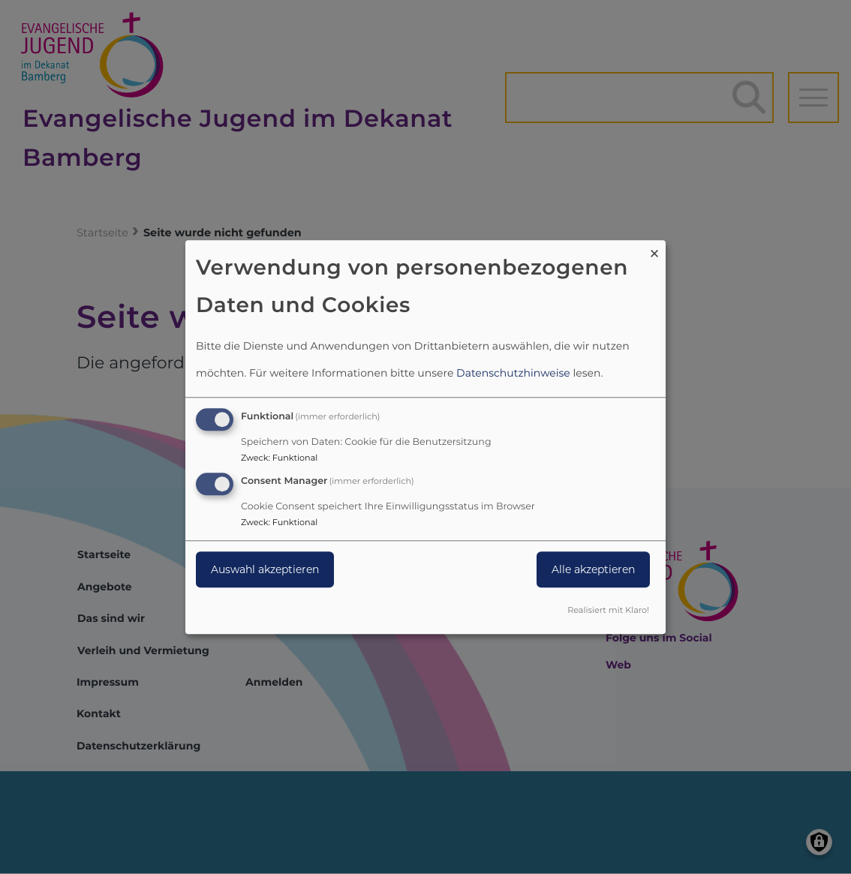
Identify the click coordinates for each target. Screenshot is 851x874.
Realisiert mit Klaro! (608, 610)
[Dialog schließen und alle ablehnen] (654, 249)
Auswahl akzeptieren (265, 569)
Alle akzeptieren (593, 569)
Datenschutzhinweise (513, 373)
